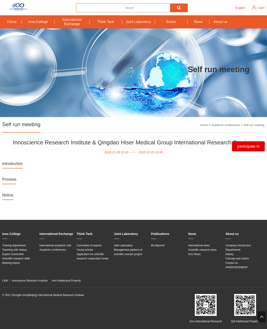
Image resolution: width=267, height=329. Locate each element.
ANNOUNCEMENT (236, 267)
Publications (160, 234)
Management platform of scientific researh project (128, 252)
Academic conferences (225, 125)
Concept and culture (237, 258)
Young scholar (85, 249)
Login (261, 7)
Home (12, 22)
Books (171, 22)
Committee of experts (89, 245)
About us (220, 22)
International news (198, 245)
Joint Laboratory (138, 22)
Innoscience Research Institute (30, 280)
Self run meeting (254, 125)
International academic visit (55, 245)
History (229, 254)
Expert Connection (13, 254)
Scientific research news (202, 249)
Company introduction (238, 245)
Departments (233, 249)
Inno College (38, 22)
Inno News (194, 254)
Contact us (231, 262)
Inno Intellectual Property (66, 280)
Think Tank (105, 22)
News (198, 22)
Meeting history (11, 262)
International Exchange (71, 22)
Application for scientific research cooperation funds (92, 256)
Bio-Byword (157, 245)
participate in (248, 146)
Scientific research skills (16, 258)
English (240, 8)
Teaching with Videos (14, 249)
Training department (14, 245)
